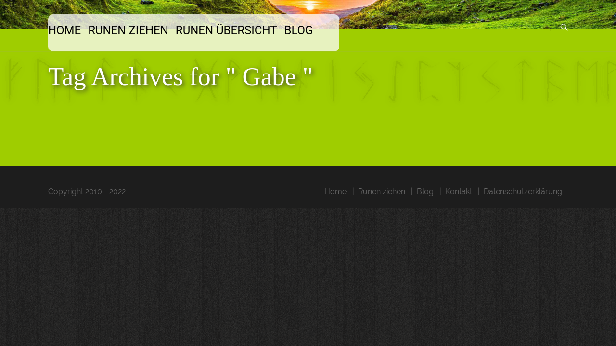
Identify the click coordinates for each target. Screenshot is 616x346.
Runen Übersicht (243, 30)
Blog (320, 30)
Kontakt (458, 191)
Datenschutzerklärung (523, 191)
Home (71, 30)
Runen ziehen (140, 30)
